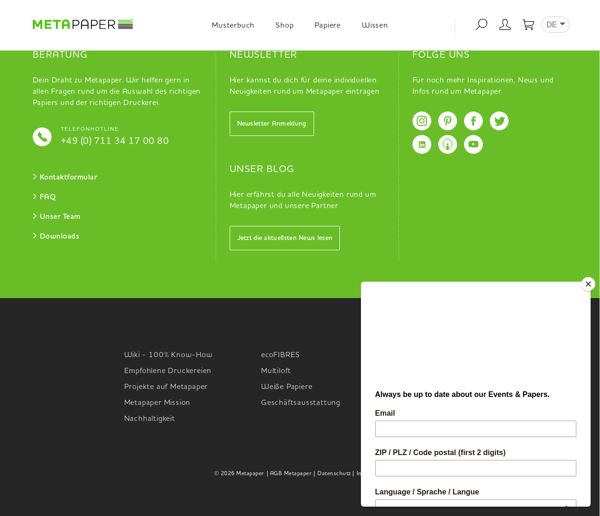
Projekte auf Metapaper (166, 387)
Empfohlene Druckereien (168, 371)
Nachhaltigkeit (149, 419)
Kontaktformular (69, 177)
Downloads (60, 236)
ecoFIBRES (280, 355)
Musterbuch (233, 26)
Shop (284, 26)
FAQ (48, 197)
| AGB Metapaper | (291, 474)
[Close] (588, 284)
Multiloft (276, 371)
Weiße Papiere (286, 387)
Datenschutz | (335, 474)
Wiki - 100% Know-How (168, 355)
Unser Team (60, 217)
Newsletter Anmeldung (272, 123)
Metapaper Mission (157, 403)
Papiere (328, 26)
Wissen (375, 26)
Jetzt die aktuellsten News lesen (285, 238)
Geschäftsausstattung (300, 403)
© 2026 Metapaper (239, 474)
